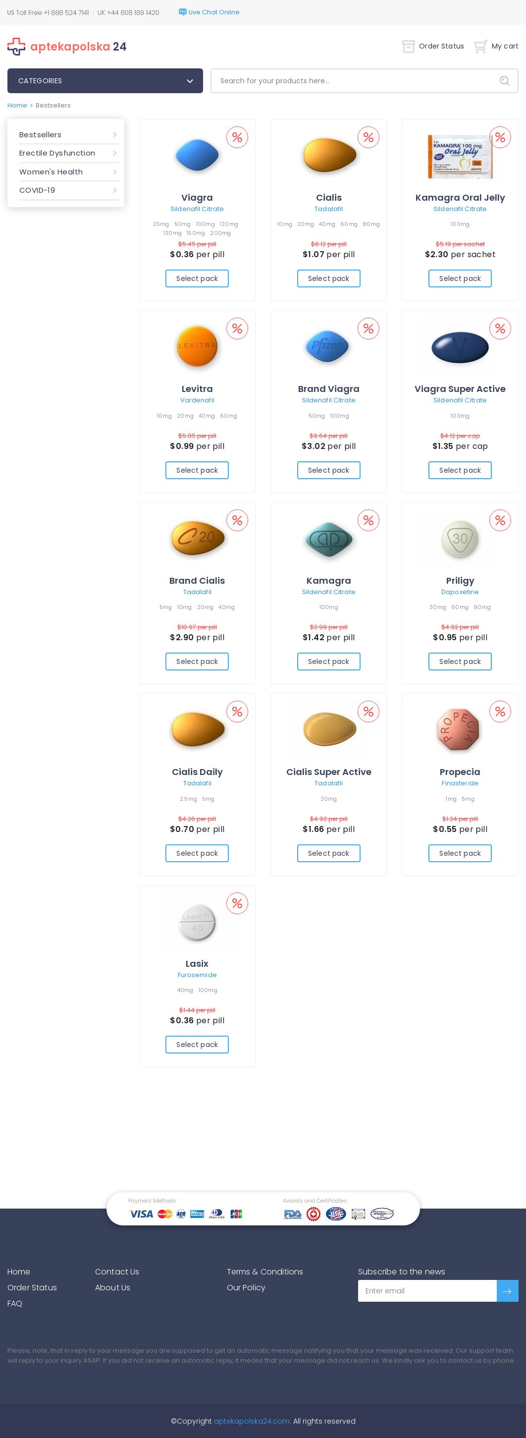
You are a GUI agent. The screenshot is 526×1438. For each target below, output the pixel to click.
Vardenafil (197, 400)
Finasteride (460, 783)
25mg (161, 224)
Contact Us (117, 1271)
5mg (165, 607)
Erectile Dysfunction (57, 153)
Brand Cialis (197, 580)
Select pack (197, 278)
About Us (112, 1287)
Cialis (329, 197)
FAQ (14, 1303)
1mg (451, 799)
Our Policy (246, 1287)
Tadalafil (329, 209)
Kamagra (329, 580)
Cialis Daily (197, 772)
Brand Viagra (329, 389)
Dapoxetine (460, 592)
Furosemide (197, 975)
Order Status (433, 46)
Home (17, 105)
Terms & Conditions (265, 1271)
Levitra (197, 389)
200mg (220, 233)
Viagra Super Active (460, 389)
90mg (482, 607)
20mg (305, 224)
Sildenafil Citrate (197, 209)
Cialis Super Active (328, 772)
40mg (327, 224)
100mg (205, 224)
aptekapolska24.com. (251, 1421)
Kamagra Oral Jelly (460, 197)
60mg (349, 224)
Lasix (197, 963)
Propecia (460, 772)
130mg (172, 233)
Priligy (460, 580)
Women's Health (51, 171)
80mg (371, 224)
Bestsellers (40, 134)
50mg (182, 224)
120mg (229, 224)
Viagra (197, 197)
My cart (496, 46)
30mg (437, 607)
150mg (196, 233)
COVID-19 (37, 190)
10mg (284, 224)
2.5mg (188, 799)
